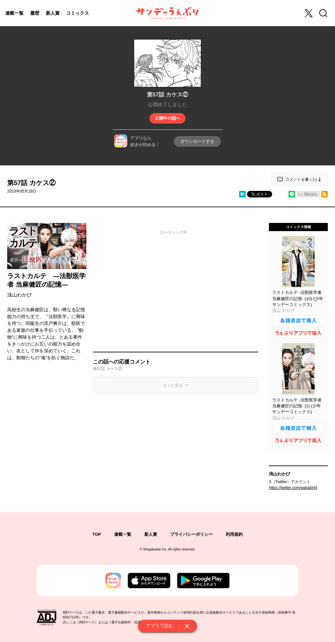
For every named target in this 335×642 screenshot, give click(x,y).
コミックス (77, 13)
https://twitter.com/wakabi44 (293, 487)
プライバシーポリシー (191, 534)
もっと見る (173, 385)
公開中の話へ (167, 118)
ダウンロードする (197, 141)
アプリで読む (159, 625)
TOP (96, 534)
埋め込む (311, 194)
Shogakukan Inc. (155, 549)
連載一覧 (14, 13)
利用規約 (234, 534)
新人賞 (53, 13)
